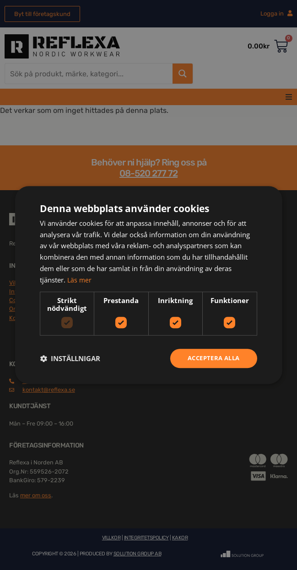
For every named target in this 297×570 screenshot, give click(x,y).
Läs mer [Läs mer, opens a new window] (79, 278)
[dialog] (148, 285)
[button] (70, 358)
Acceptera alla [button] (211, 358)
